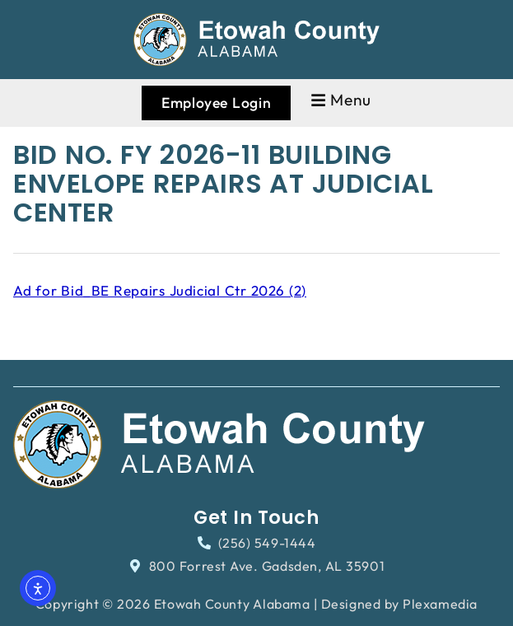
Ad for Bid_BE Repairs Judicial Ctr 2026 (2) (159, 290)
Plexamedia (440, 604)
